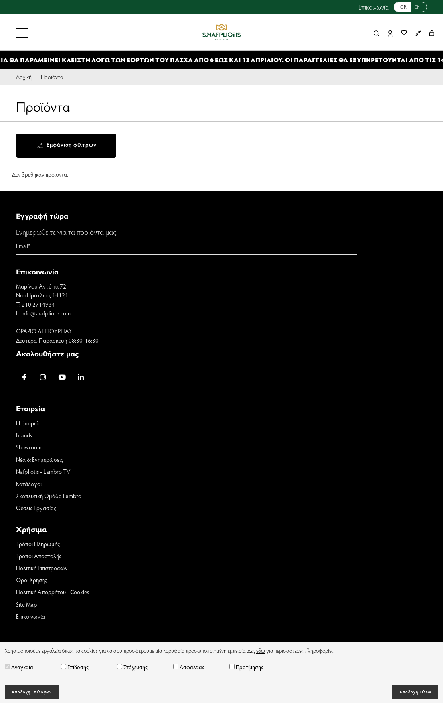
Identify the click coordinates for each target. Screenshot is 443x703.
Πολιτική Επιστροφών (43, 570)
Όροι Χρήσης (32, 582)
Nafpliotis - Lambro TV (43, 473)
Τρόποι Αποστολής (39, 557)
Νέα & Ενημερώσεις (40, 460)
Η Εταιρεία (28, 424)
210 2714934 (38, 305)
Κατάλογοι (29, 485)
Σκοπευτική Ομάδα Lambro (49, 497)
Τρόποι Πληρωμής (38, 545)
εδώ (260, 650)
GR (403, 6)
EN (418, 6)
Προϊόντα (52, 77)
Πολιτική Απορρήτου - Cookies (53, 594)
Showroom (29, 448)
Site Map (26, 606)
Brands (24, 436)
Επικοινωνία (373, 7)
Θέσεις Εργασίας (36, 509)
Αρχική (24, 77)
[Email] (186, 247)
